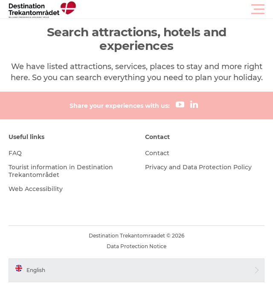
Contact (157, 153)
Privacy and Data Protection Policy (198, 167)
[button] (174, 9)
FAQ (15, 153)
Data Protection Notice (136, 246)
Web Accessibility (36, 189)
